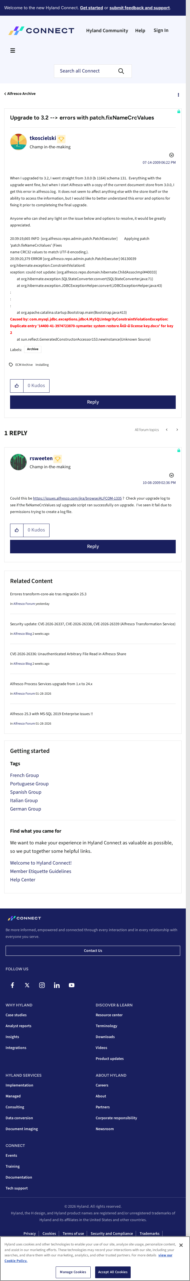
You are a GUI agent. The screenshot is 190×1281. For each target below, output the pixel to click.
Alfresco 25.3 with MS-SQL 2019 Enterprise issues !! (51, 714)
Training (13, 1166)
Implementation (19, 1085)
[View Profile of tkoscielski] (43, 138)
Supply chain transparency (50, 1243)
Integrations (16, 1048)
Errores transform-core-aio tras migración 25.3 (48, 594)
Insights (12, 1037)
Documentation (19, 1177)
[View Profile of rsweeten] (41, 458)
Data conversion (19, 1118)
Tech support (17, 1188)
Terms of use (73, 1233)
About (101, 1096)
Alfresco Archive (21, 94)
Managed (13, 1096)
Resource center (109, 1015)
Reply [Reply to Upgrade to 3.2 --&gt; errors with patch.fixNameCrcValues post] (93, 402)
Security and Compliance (112, 1233)
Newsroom (105, 1129)
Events (11, 1155)
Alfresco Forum (24, 603)
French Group (24, 775)
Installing (42, 364)
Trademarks (149, 1233)
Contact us (93, 951)
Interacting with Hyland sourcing (93, 1253)
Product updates (110, 1059)
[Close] (181, 1263)
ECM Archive (24, 364)
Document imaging (22, 1129)
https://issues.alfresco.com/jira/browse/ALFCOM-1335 (77, 498)
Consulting (15, 1107)
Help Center (22, 879)
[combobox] (93, 71)
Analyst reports (18, 1026)
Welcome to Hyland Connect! (41, 863)
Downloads (105, 1037)
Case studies (16, 1015)
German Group (25, 808)
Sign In (161, 30)
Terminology (106, 1026)
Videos (101, 1048)
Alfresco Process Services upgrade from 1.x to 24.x (51, 684)
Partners (103, 1107)
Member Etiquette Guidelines (40, 871)
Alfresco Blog (22, 633)
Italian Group (24, 800)
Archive (32, 349)
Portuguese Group (29, 783)
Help (140, 30)
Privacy (30, 1233)
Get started (91, 7)
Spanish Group (25, 792)
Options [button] (178, 94)
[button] (17, 386)
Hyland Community (107, 30)
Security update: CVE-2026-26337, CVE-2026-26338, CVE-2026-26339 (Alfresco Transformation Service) (92, 624)
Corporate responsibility (116, 1118)
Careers (102, 1085)
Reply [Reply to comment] (93, 546)
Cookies (49, 1233)
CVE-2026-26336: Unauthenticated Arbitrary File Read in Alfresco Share (68, 654)
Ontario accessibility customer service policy (117, 1243)
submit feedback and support (139, 7)
